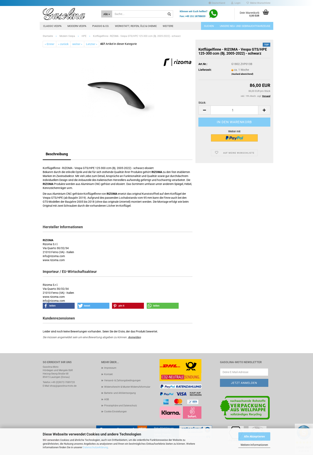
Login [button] (236, 3)
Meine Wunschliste (258, 3)
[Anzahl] (234, 110)
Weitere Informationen (254, 444)
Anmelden (134, 337)
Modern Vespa (76, 26)
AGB (106, 399)
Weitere (168, 26)
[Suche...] (106, 14)
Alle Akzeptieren (254, 436)
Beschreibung (57, 154)
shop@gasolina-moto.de (63, 385)
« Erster (49, 44)
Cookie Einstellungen (115, 411)
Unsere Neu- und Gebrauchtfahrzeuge (245, 26)
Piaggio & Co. (100, 26)
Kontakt (108, 374)
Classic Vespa (52, 26)
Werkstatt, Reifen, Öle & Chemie (136, 26)
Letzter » (91, 44)
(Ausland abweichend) (242, 74)
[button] (217, 3)
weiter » (77, 44)
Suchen (209, 26)
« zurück (63, 44)
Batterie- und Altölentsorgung (120, 393)
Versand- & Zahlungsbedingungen (122, 380)
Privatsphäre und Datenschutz (120, 405)
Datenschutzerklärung (95, 447)
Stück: (202, 102)
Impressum (110, 368)
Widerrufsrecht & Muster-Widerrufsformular (127, 386)
